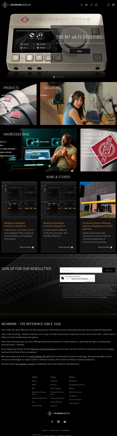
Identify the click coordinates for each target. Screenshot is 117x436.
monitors (32, 364)
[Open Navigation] (108, 5)
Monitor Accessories (75, 392)
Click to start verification (80, 279)
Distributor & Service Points (57, 393)
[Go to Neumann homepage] (58, 413)
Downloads (54, 381)
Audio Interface (74, 403)
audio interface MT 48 (39, 356)
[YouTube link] (65, 422)
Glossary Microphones (58, 398)
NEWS (34, 385)
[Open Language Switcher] (113, 5)
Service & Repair (56, 388)
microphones (21, 364)
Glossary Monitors (56, 402)
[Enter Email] (81, 270)
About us (34, 381)
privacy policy (103, 297)
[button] (81, 5)
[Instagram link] (58, 422)
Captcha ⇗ (89, 281)
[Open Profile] (91, 5)
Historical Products (75, 399)
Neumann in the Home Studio (39, 393)
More (80, 51)
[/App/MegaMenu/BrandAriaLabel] (16, 5)
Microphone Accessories (77, 385)
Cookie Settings (37, 406)
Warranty (53, 385)
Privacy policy (65, 430)
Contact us (54, 406)
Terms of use (54, 430)
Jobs (33, 402)
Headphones (73, 396)
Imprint (45, 430)
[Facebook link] (52, 422)
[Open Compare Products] (86, 5)
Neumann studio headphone (43, 349)
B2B (33, 388)
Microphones (73, 381)
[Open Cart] (96, 5)
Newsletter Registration (39, 398)
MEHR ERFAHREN (25, 247)
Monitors (72, 388)
